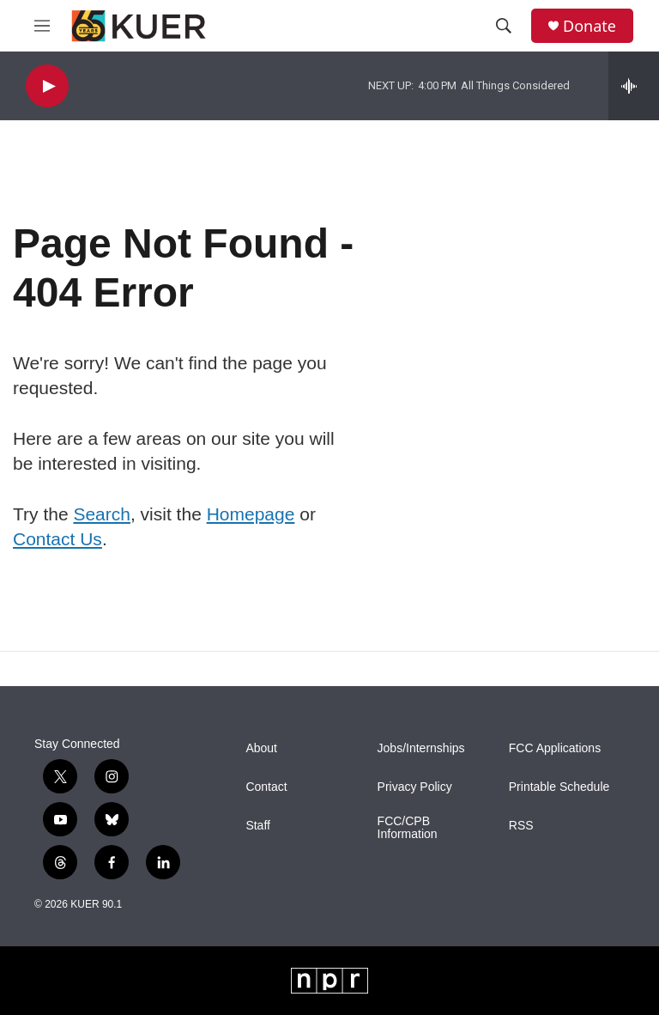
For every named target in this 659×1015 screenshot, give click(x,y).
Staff (257, 825)
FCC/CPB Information (408, 828)
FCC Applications (555, 748)
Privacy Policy (415, 787)
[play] (47, 86)
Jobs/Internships (421, 748)
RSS (521, 825)
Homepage (251, 514)
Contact (266, 787)
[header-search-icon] (503, 25)
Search (101, 514)
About (261, 748)
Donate (589, 26)
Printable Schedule (559, 787)
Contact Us (57, 539)
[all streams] (633, 86)
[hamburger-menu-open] (42, 26)
